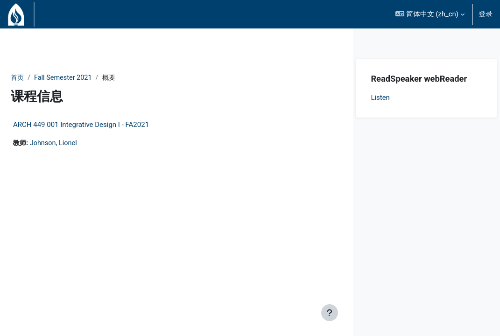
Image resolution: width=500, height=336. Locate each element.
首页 (40, 78)
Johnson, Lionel (77, 144)
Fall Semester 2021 (87, 78)
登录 (486, 14)
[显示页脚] (329, 312)
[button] (430, 14)
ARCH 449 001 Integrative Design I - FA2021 (103, 125)
